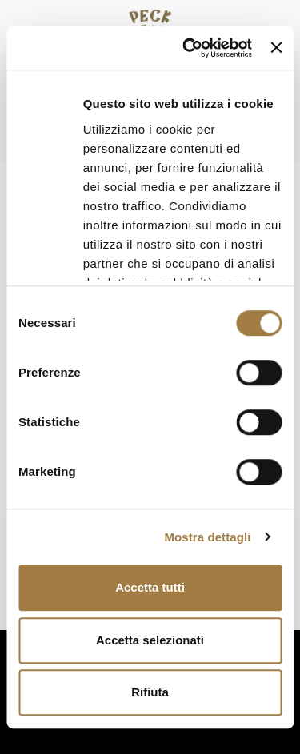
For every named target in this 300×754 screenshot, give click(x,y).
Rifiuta (150, 692)
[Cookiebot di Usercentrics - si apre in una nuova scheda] (188, 48)
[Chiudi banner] (276, 48)
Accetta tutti (150, 587)
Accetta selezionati (150, 640)
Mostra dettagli (207, 537)
